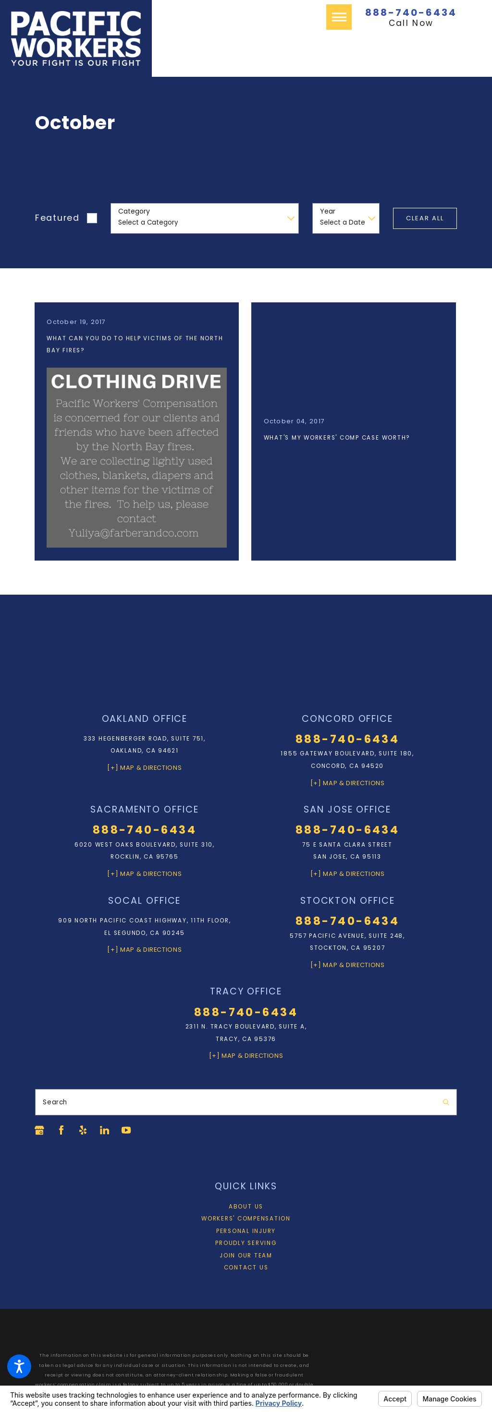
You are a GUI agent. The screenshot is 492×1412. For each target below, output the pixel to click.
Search (55, 1100)
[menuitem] (246, 1205)
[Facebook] (61, 1129)
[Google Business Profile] (39, 1129)
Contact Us (246, 1266)
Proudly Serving (245, 1241)
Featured (57, 218)
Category (134, 211)
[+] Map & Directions (144, 766)
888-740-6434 (411, 12)
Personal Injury (246, 1229)
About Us (246, 1205)
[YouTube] (127, 1129)
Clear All (425, 218)
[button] (19, 1366)
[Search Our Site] (446, 1100)
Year (327, 211)
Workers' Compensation (246, 1217)
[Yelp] (83, 1129)
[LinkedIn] (106, 1129)
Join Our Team (246, 1253)
